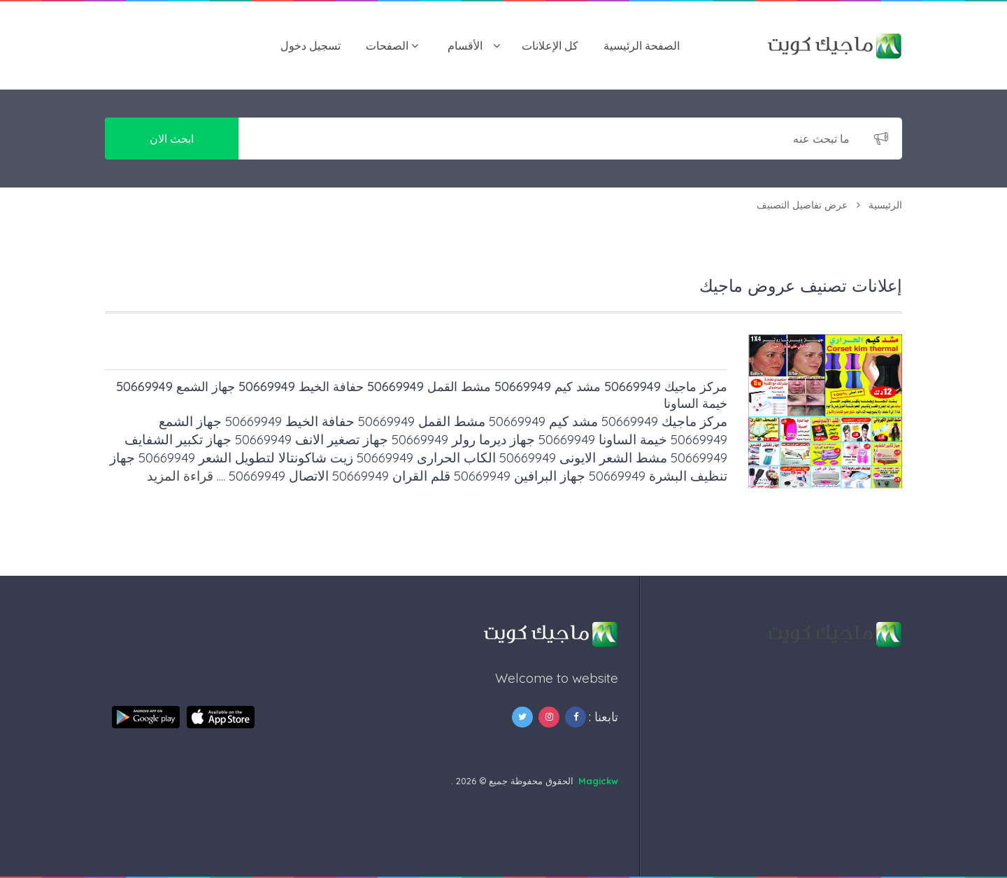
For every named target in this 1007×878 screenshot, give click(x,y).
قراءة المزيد (180, 475)
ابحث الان (172, 139)
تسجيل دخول (310, 45)
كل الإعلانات (550, 45)
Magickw (598, 780)
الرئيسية (885, 205)
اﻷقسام (465, 45)
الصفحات (387, 45)
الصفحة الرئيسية (642, 45)
